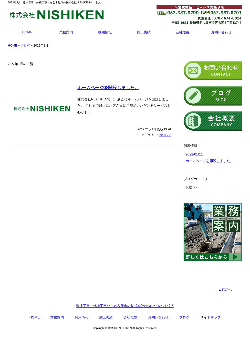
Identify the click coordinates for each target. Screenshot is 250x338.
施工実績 (144, 32)
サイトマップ (210, 317)
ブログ (25, 45)
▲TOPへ (225, 290)
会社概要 (182, 32)
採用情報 (105, 32)
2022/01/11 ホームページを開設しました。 (209, 157)
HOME (27, 32)
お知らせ (165, 135)
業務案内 (66, 32)
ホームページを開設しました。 (108, 87)
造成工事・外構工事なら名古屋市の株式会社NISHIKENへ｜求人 (125, 306)
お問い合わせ (221, 32)
